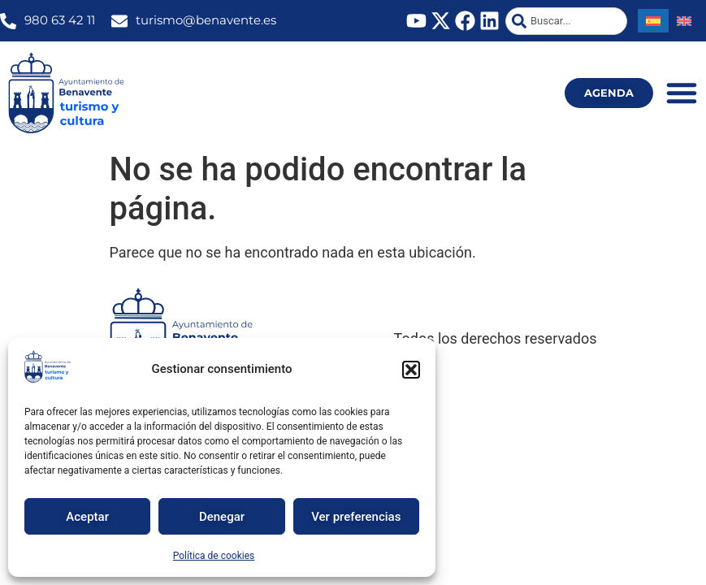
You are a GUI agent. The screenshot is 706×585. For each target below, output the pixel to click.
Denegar (222, 516)
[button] (411, 370)
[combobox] (566, 21)
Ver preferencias (356, 516)
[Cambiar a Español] (653, 20)
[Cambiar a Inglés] (684, 20)
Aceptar (87, 516)
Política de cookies (214, 555)
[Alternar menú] (681, 92)
